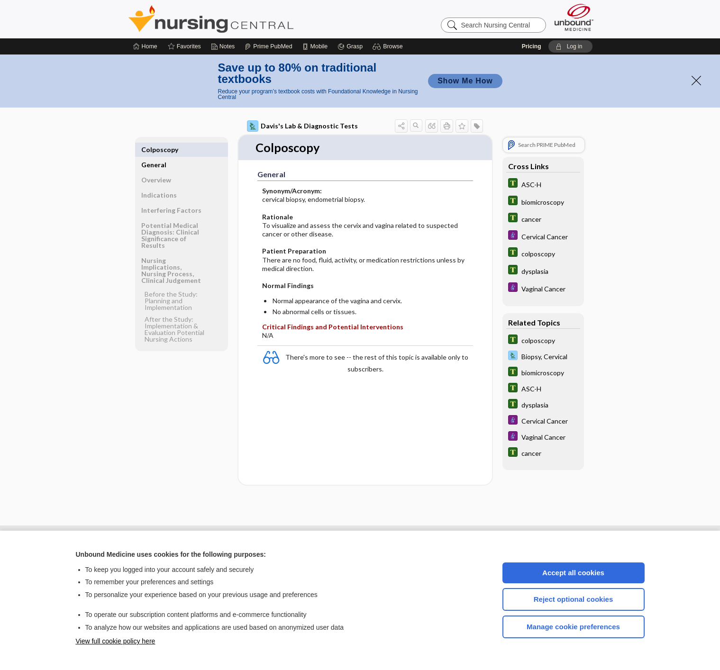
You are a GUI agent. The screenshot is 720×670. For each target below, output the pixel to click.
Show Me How (464, 81)
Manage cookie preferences (573, 627)
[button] (389, 46)
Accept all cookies (573, 573)
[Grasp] (350, 46)
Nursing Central (246, 19)
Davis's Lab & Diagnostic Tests (302, 126)
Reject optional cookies (573, 599)
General (153, 149)
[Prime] (268, 46)
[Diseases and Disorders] (543, 236)
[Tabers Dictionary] (543, 184)
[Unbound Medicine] (574, 17)
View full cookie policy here (115, 641)
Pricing (531, 46)
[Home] (145, 46)
